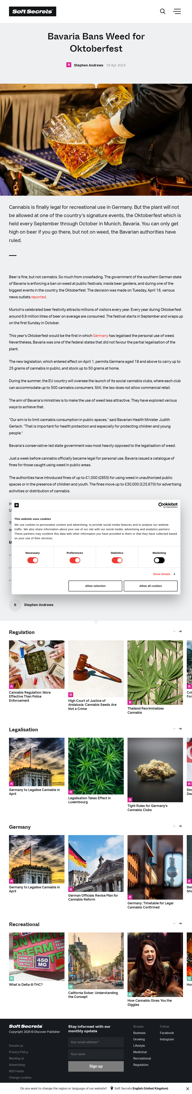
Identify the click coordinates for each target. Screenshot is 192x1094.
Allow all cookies (150, 585)
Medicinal (140, 1052)
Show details (161, 574)
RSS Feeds (16, 1071)
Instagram (167, 1039)
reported (38, 297)
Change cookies (20, 1077)
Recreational (142, 1058)
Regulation (22, 632)
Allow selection (95, 585)
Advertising (17, 1064)
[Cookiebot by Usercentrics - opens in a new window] (161, 505)
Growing (139, 1039)
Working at (16, 1058)
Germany (100, 336)
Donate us (16, 1045)
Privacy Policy (18, 1052)
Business (139, 1033)
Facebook (167, 1033)
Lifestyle (139, 1045)
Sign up (96, 1066)
